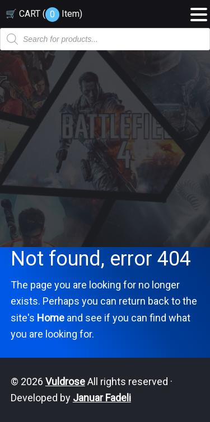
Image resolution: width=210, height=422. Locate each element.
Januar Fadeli (102, 398)
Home (50, 318)
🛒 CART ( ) (44, 13)
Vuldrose (65, 381)
